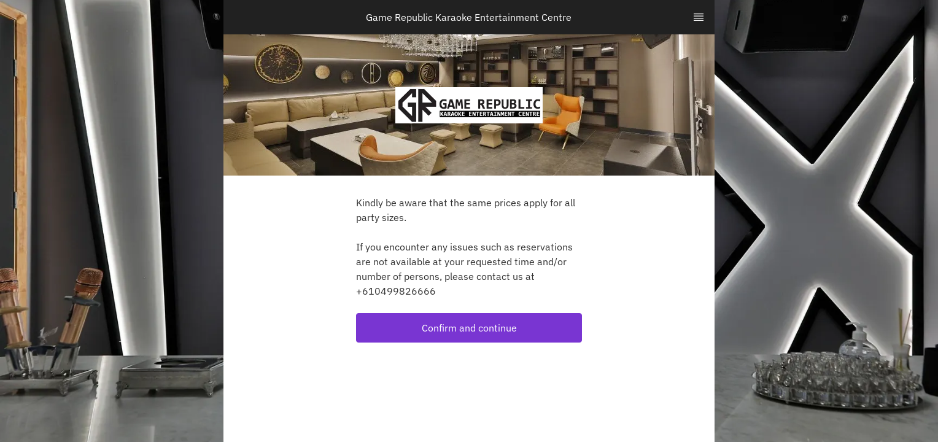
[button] (469, 327)
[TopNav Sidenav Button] (699, 17)
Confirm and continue (469, 328)
